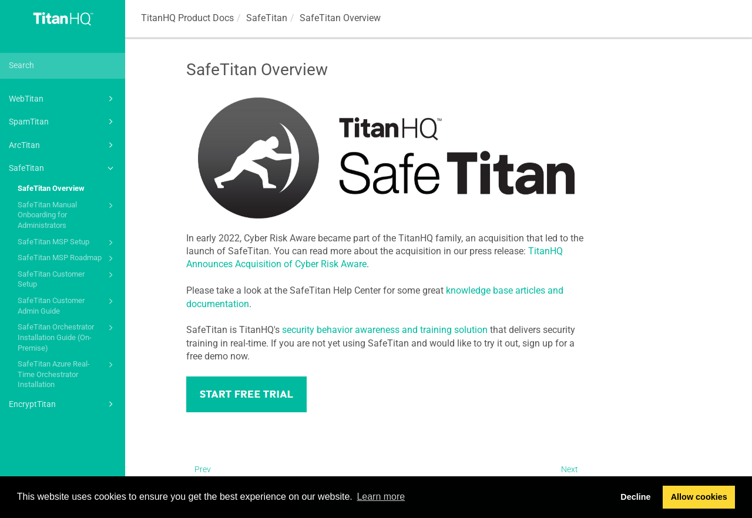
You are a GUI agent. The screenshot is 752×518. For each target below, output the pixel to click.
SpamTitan (63, 121)
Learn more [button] (381, 497)
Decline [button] (635, 497)
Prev (202, 469)
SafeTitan (63, 168)
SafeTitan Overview (51, 188)
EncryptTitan (63, 404)
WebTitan (63, 98)
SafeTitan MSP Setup (67, 242)
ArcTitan (63, 145)
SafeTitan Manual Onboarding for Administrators (67, 214)
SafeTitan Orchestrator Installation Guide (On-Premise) (67, 336)
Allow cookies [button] (699, 497)
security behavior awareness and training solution (385, 329)
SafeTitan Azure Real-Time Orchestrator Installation (67, 373)
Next (569, 469)
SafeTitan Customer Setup (67, 278)
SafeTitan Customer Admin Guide (67, 305)
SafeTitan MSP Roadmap (67, 258)
